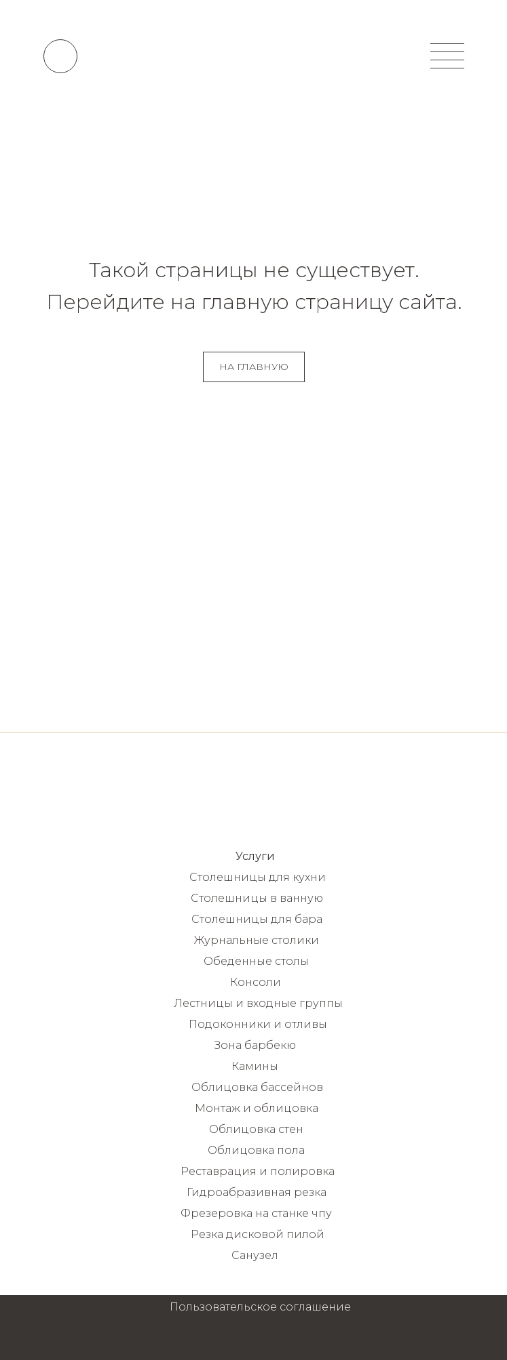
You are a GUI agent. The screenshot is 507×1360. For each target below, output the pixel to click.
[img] (254, 56)
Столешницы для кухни (257, 877)
